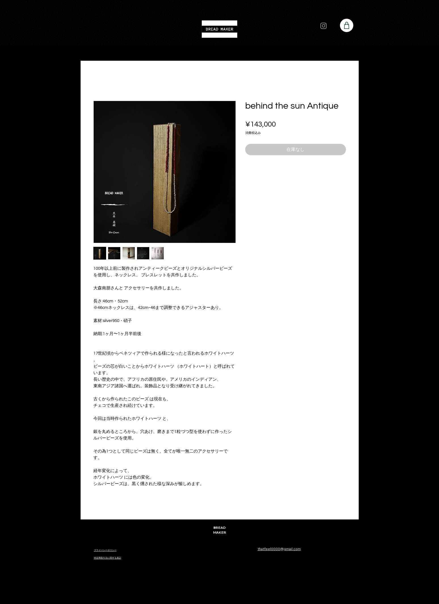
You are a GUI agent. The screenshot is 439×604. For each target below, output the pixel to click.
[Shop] (346, 25)
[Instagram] (323, 26)
